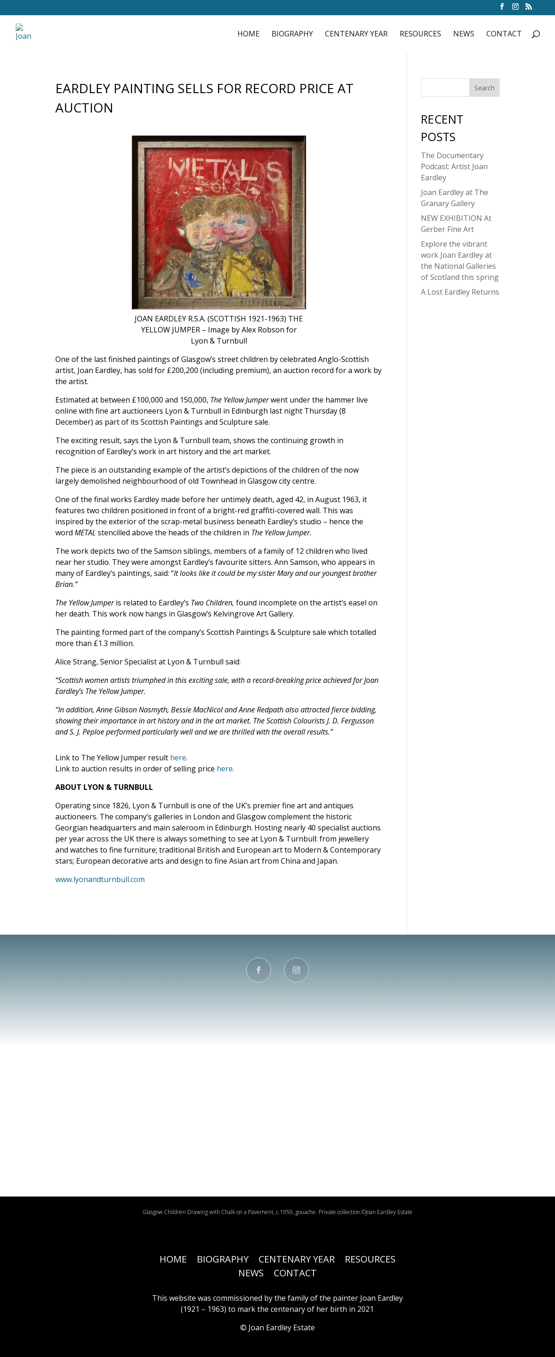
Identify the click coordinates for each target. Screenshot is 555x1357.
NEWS (463, 34)
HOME (248, 34)
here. (225, 769)
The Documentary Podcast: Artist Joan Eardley (454, 166)
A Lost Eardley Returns (460, 292)
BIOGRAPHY (292, 34)
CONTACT (504, 34)
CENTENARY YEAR (356, 34)
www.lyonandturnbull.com (100, 879)
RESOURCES (420, 34)
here (178, 758)
